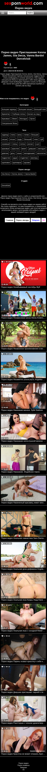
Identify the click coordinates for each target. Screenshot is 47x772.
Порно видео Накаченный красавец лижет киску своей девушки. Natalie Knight (23, 503)
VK (23, 770)
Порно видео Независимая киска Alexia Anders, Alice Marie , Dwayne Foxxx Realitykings (23, 318)
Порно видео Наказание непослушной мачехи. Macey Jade (23, 441)
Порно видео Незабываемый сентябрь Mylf (20, 287)
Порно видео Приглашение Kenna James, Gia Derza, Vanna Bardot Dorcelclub (23, 55)
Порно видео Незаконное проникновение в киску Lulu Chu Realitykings (23, 349)
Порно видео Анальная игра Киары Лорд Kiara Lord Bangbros (23, 600)
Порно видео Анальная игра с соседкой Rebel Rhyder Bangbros (23, 631)
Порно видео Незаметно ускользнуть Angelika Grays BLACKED (23, 379)
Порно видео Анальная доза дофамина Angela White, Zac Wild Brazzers (23, 569)
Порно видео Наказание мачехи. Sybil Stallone (22, 410)
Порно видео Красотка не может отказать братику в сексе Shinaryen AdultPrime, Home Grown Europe (23, 754)
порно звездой (30, 212)
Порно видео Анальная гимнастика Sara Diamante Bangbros (23, 538)
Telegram (23, 767)
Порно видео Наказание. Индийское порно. (20, 472)
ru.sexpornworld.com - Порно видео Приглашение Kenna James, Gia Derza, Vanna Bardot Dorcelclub (23, 198)
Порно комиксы (24, 765)
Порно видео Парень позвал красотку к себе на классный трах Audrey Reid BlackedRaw (23, 661)
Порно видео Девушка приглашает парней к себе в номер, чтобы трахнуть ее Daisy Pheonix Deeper (23, 692)
